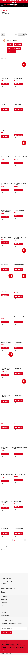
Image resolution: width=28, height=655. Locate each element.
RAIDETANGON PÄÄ (18, 501)
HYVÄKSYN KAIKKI (5, 650)
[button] (2, 86)
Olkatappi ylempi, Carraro (6, 342)
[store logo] (10, 5)
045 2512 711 (3, 583)
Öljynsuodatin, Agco (5, 316)
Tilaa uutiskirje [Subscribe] (6, 632)
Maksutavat (3, 606)
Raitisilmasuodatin (4, 528)
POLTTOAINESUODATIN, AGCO (7, 422)
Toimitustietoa (4, 602)
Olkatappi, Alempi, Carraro (19, 342)
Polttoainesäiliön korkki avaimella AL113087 (5, 396)
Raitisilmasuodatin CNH (18, 528)
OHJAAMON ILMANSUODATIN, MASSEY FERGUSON (20, 238)
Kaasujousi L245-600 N (18, 104)
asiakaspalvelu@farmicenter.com (7, 581)
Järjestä (16, 34)
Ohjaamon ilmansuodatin (19, 210)
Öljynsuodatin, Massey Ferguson (20, 316)
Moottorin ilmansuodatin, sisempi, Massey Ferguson (6, 211)
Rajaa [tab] (3, 34)
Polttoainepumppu (18, 368)
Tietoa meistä (4, 596)
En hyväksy (10, 650)
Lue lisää (20, 650)
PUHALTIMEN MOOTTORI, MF (19, 474)
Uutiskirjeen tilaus (5, 615)
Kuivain (15, 130)
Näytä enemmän (15, 650)
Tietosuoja (3, 612)
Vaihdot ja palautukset (6, 609)
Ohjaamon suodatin (5, 264)
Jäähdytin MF (3, 104)
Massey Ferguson (4, 10)
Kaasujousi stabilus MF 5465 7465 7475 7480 (6, 130)
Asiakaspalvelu (4, 599)
